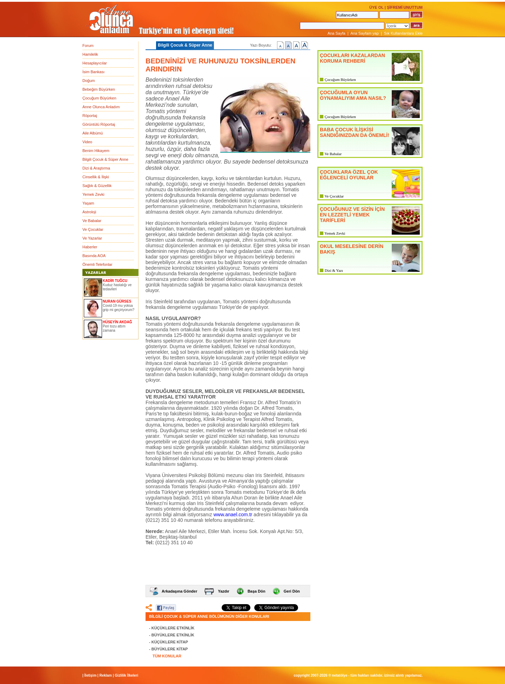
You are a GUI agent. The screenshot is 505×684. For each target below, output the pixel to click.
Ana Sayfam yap (364, 33)
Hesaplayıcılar (94, 63)
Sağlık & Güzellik (97, 186)
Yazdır (223, 591)
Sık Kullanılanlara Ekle (403, 33)
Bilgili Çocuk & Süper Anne (105, 159)
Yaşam (88, 203)
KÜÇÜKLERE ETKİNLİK (173, 628)
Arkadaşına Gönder (179, 591)
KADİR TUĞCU (115, 281)
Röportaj (89, 115)
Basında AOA (94, 256)
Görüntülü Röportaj (98, 124)
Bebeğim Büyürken (98, 89)
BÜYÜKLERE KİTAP (170, 649)
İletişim (90, 675)
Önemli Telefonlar (97, 264)
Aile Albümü (92, 133)
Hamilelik (90, 54)
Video (87, 142)
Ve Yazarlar (92, 238)
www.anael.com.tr (233, 514)
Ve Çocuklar (92, 229)
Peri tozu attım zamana (114, 328)
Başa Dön (256, 591)
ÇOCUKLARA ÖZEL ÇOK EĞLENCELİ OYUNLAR (349, 174)
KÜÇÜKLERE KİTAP (170, 642)
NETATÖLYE (340, 675)
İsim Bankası (93, 72)
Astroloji (89, 212)
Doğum (88, 80)
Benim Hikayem (95, 150)
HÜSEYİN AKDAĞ (117, 322)
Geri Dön (292, 591)
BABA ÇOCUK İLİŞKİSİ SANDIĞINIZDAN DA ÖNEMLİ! (354, 132)
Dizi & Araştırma (96, 168)
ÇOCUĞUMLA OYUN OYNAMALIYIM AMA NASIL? (353, 95)
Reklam (105, 675)
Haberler (89, 247)
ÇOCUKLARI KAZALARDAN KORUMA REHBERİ (352, 58)
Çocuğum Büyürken (99, 98)
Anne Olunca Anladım (101, 107)
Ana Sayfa (336, 33)
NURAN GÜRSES (117, 301)
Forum (88, 45)
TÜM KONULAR (167, 656)
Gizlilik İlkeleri (126, 675)
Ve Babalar (91, 221)
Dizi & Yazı (334, 270)
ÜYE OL (376, 7)
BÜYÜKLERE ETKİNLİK (173, 635)
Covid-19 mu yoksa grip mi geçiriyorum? (118, 308)
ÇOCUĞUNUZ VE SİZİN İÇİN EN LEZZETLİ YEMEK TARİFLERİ (352, 214)
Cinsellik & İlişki (95, 177)
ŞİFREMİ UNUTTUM (405, 7)
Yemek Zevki (93, 194)
